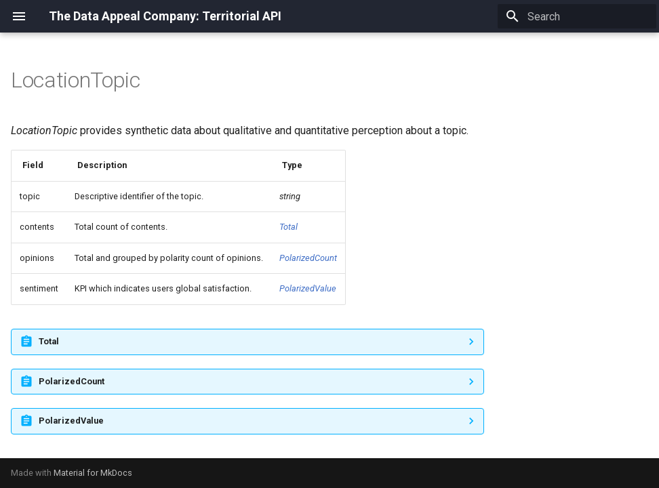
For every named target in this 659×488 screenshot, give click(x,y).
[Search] (577, 16)
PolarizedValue (307, 288)
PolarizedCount (308, 258)
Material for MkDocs (93, 473)
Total (288, 227)
